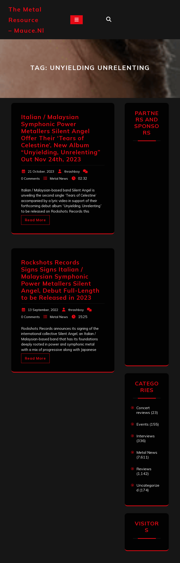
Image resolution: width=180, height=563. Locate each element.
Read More (35, 220)
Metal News (59, 178)
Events (142, 424)
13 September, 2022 (43, 310)
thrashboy (72, 171)
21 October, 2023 (41, 171)
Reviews (143, 468)
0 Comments (30, 178)
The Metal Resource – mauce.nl (26, 20)
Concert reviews (143, 410)
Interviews (145, 436)
